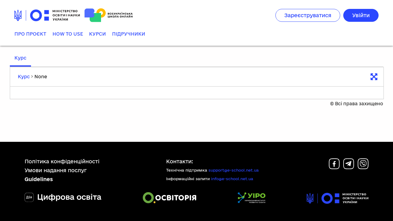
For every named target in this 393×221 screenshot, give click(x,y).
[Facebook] (334, 168)
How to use (68, 34)
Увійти (361, 15)
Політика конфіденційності (62, 162)
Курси (97, 34)
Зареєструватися (307, 15)
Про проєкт (30, 34)
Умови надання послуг (56, 172)
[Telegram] (348, 168)
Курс (20, 57)
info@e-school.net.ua (232, 180)
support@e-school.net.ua (233, 171)
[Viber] (363, 168)
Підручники (128, 34)
